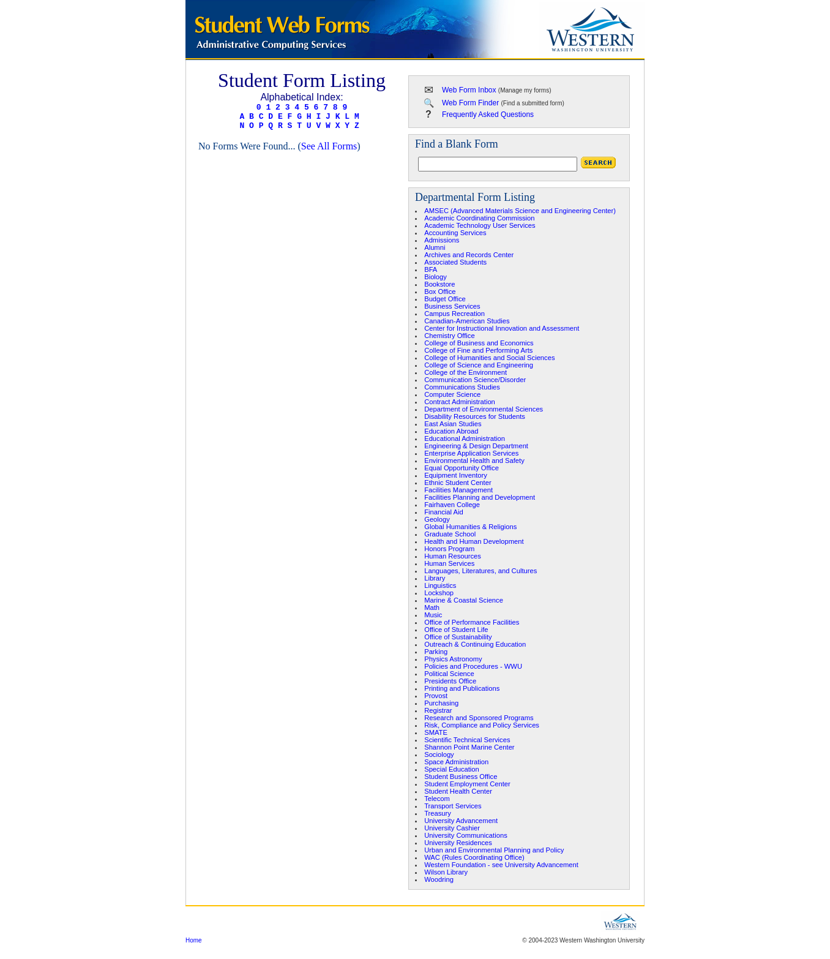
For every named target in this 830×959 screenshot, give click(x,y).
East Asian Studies (452, 423)
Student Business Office (460, 776)
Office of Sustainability (458, 637)
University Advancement (461, 820)
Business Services (452, 306)
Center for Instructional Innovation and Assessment (501, 328)
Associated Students (455, 262)
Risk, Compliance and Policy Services (481, 725)
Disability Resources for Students (474, 416)
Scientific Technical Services (467, 739)
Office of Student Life (456, 629)
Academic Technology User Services (479, 225)
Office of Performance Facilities (471, 622)
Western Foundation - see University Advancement (501, 864)
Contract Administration (459, 401)
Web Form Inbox (469, 90)
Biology (435, 276)
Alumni (434, 247)
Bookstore (439, 284)
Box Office (439, 291)
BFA (430, 269)
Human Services (449, 563)
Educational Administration (464, 438)
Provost (435, 695)
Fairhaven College (452, 504)
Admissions (441, 240)
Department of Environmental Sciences (483, 409)
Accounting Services (455, 232)
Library (434, 578)
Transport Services (452, 806)
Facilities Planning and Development (479, 497)
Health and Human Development (473, 541)
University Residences (458, 842)
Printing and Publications (461, 688)
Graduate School (450, 534)
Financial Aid (443, 512)
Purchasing (441, 703)
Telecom (437, 798)
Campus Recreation (454, 313)
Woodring (439, 879)
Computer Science (452, 394)
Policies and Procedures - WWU (473, 666)
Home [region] (193, 940)
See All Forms (329, 146)
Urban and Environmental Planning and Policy (494, 850)
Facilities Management (458, 490)
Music (433, 615)
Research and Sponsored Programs (478, 717)
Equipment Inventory (455, 475)
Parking (435, 651)
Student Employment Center (467, 784)
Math (431, 607)
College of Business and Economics (478, 343)
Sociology (439, 754)
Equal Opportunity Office (461, 468)
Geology (437, 519)
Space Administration (456, 761)
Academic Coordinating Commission (479, 218)
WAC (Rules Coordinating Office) (474, 857)
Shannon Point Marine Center (469, 747)
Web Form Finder (470, 103)
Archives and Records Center (469, 254)
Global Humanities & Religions (470, 526)
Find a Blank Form (456, 144)
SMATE (435, 732)
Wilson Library (446, 872)
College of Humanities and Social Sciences (489, 357)
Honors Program (449, 548)
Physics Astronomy (453, 659)
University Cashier (452, 828)
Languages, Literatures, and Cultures (480, 570)
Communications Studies (462, 387)
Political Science (449, 673)
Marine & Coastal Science (463, 600)
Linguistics (440, 585)
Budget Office (445, 299)
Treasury (437, 813)
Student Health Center (458, 791)
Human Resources (452, 556)
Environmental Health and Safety (474, 460)
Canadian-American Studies (466, 321)
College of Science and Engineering (478, 365)
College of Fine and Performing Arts (478, 350)
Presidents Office (450, 681)
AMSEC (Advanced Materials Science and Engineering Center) (520, 210)
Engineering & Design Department (476, 445)
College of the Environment (465, 372)
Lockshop (439, 592)
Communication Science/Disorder (475, 379)
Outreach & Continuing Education (475, 644)
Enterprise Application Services (471, 453)
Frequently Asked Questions (488, 114)
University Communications (465, 835)
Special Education (451, 769)
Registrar (438, 710)
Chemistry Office (449, 335)
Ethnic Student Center (457, 482)
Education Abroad (451, 431)
